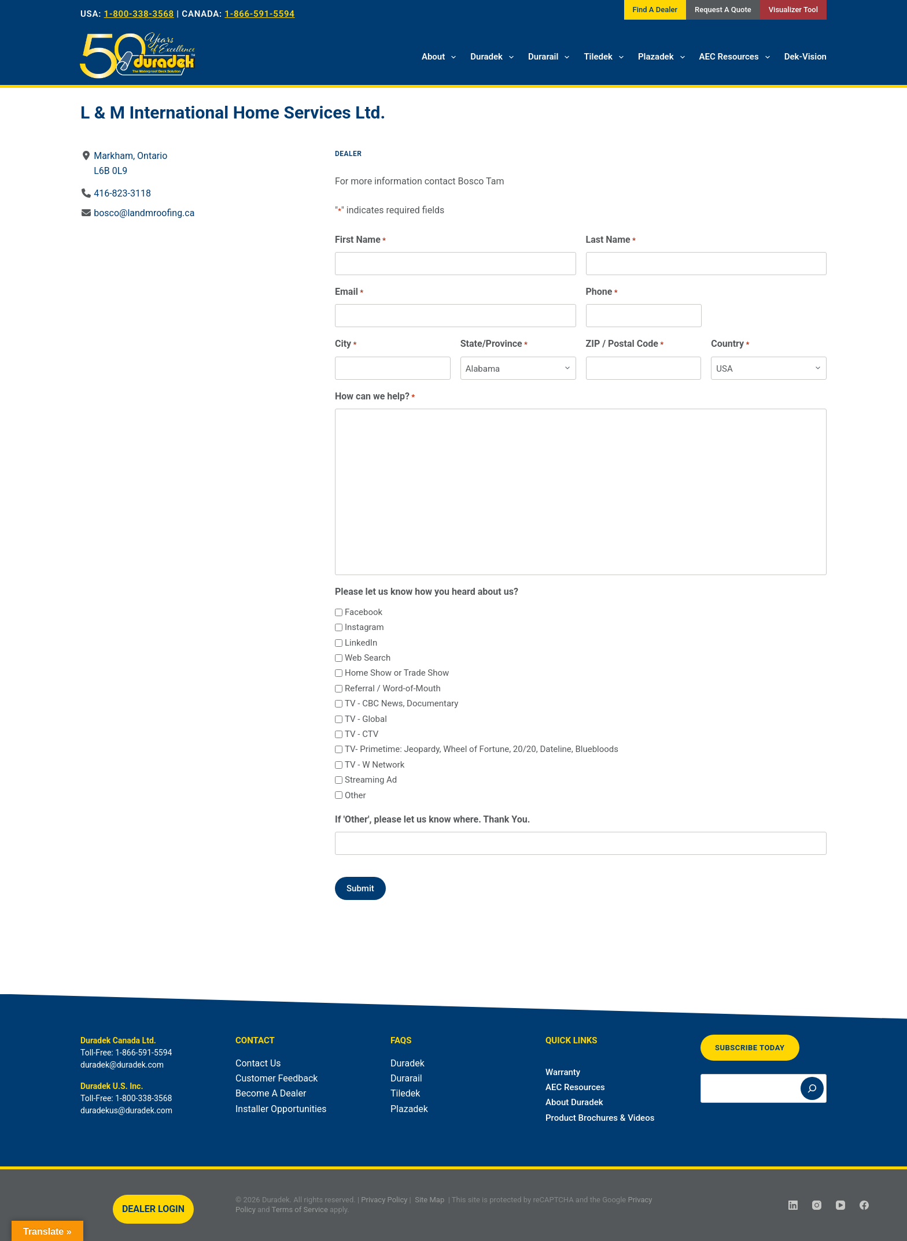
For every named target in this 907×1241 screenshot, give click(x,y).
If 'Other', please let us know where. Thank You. (432, 819)
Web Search (367, 658)
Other (355, 795)
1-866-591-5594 (259, 14)
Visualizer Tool (793, 9)
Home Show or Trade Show (397, 673)
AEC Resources (737, 57)
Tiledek (606, 57)
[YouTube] (840, 1205)
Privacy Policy (384, 1199)
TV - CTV (361, 734)
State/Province (494, 344)
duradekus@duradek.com (126, 1110)
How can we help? (375, 397)
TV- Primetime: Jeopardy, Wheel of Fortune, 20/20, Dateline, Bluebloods (481, 749)
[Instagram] (816, 1205)
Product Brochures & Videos (599, 1118)
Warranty (562, 1072)
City (345, 344)
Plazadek (664, 57)
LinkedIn (361, 643)
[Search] (812, 1088)
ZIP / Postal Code (625, 344)
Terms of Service (300, 1209)
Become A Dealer (270, 1093)
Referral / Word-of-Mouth (393, 688)
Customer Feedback (276, 1078)
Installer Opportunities (281, 1108)
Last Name (611, 240)
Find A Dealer (655, 9)
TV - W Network (374, 765)
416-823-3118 (122, 193)
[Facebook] (864, 1205)
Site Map (429, 1199)
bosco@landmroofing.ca (144, 213)
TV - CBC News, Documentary (401, 703)
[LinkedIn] (793, 1205)
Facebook (363, 612)
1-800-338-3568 (139, 14)
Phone (602, 292)
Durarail (551, 57)
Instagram (364, 627)
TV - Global (366, 719)
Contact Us (258, 1063)
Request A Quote (723, 9)
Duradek (494, 57)
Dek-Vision (805, 56)
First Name (360, 240)
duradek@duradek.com (122, 1064)
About (441, 57)
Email (349, 292)
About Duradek (574, 1102)
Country (730, 344)
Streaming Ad (371, 780)
